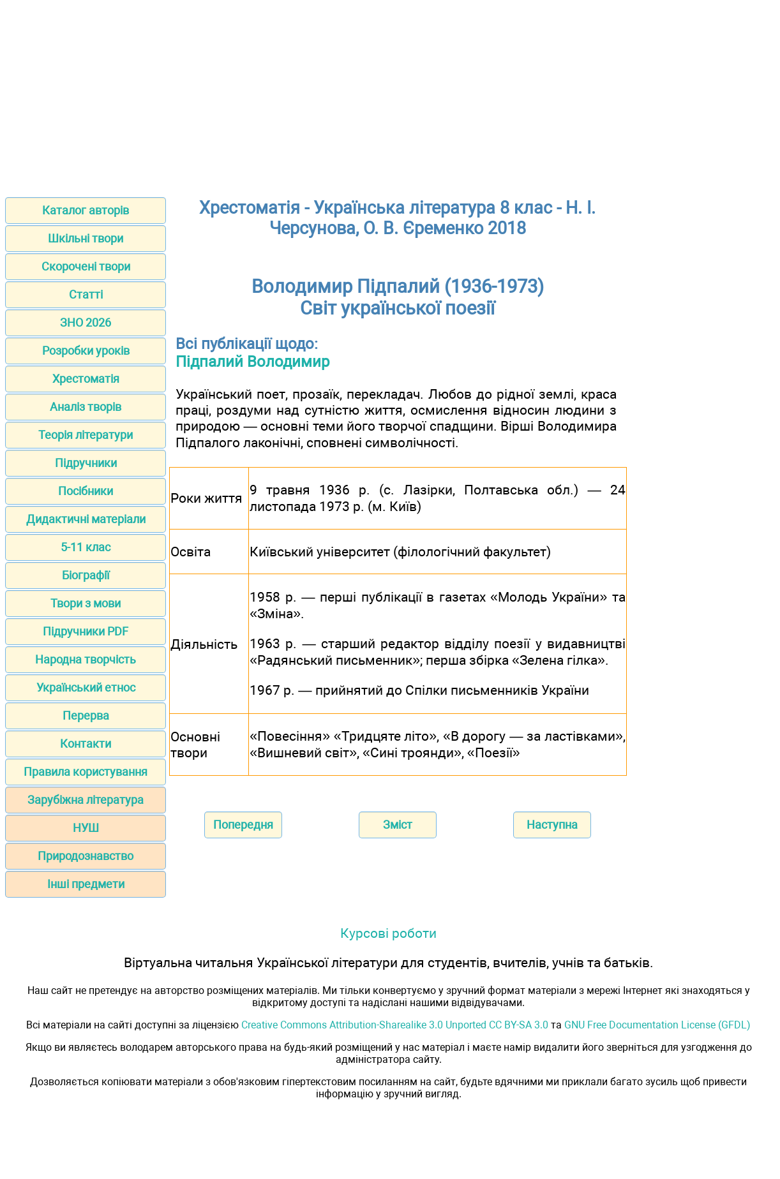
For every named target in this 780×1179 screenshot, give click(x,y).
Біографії (85, 575)
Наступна (552, 824)
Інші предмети (85, 884)
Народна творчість (85, 659)
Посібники (85, 491)
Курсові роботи (388, 933)
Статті (86, 294)
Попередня (243, 824)
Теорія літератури (85, 434)
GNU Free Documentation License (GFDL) (657, 1025)
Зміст (397, 824)
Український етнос (85, 687)
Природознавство (85, 856)
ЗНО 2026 (85, 322)
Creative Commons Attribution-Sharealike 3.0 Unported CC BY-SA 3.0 (394, 1025)
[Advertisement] (390, 94)
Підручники (86, 463)
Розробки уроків (86, 350)
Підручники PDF (85, 631)
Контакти (85, 743)
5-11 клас (85, 547)
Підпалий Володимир (252, 362)
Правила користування (85, 771)
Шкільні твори (85, 238)
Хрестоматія (85, 378)
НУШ (86, 827)
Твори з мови (85, 603)
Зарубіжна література (85, 799)
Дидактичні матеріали (86, 519)
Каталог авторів (85, 210)
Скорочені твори (85, 266)
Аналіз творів (85, 406)
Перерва (86, 715)
